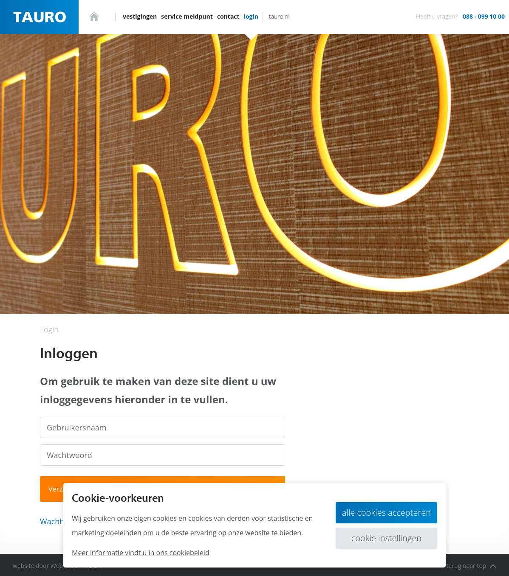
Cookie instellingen (386, 538)
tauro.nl (279, 16)
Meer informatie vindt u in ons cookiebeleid (140, 552)
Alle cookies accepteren (386, 512)
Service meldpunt (186, 16)
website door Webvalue (45, 566)
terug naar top (471, 566)
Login (251, 16)
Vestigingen (140, 16)
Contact (228, 16)
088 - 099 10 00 (484, 16)
